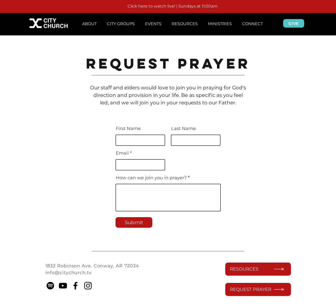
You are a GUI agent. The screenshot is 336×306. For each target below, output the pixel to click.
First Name (128, 128)
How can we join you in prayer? (151, 177)
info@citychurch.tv (68, 272)
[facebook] (75, 286)
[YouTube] (63, 286)
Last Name (183, 128)
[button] (89, 21)
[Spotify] (50, 286)
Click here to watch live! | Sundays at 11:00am (172, 6)
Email (122, 153)
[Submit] (134, 222)
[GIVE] (293, 23)
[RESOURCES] (258, 269)
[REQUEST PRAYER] (258, 289)
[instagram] (88, 286)
